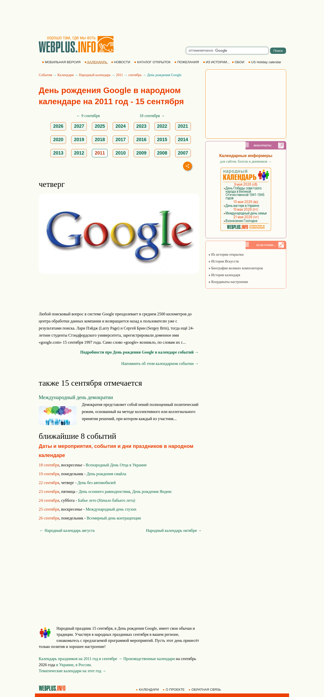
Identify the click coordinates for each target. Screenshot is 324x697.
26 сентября (49, 518)
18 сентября (49, 465)
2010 (120, 153)
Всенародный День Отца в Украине (116, 465)
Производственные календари (149, 659)
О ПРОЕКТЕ (174, 689)
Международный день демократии (76, 397)
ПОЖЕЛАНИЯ (187, 62)
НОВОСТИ (121, 62)
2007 (183, 153)
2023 (141, 126)
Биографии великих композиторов (235, 268)
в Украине (65, 665)
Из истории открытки (226, 254)
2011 (119, 75)
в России (83, 665)
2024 (120, 126)
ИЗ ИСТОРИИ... (217, 62)
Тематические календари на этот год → (72, 671)
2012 (79, 153)
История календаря (224, 275)
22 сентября (49, 483)
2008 (162, 153)
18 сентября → (152, 116)
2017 (120, 139)
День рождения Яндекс (152, 491)
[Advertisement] (162, 18)
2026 (58, 126)
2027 (79, 126)
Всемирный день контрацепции (114, 518)
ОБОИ (238, 62)
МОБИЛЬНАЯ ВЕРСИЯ (62, 62)
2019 (79, 139)
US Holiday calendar (265, 62)
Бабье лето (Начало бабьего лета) (106, 500)
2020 (58, 139)
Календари (65, 75)
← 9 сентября (88, 116)
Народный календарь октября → (174, 530)
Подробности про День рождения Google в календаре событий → (139, 352)
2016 (141, 139)
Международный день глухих (111, 509)
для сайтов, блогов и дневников (246, 161)
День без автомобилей (96, 483)
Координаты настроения (228, 282)
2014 (183, 139)
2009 (141, 153)
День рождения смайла (106, 474)
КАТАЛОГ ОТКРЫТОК (152, 62)
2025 (100, 126)
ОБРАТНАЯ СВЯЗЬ (205, 689)
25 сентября (49, 509)
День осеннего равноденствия (104, 491)
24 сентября (49, 500)
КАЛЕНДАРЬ (96, 62)
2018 (100, 139)
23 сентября (49, 491)
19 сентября (49, 474)
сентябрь (135, 75)
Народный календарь (95, 75)
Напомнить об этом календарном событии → (160, 363)
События (45, 75)
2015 (162, 139)
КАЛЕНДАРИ (148, 689)
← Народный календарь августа (67, 530)
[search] (227, 50)
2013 (58, 153)
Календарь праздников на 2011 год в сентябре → (80, 659)
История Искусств (223, 261)
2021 (183, 126)
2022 (162, 126)
